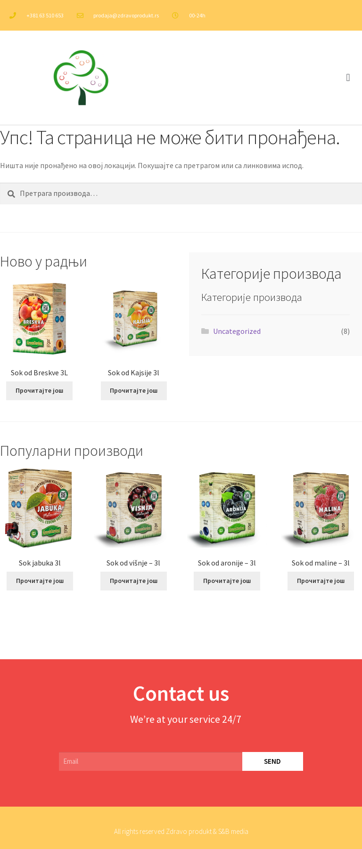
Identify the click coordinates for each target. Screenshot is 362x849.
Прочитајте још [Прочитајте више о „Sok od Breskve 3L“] (39, 390)
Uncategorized (237, 331)
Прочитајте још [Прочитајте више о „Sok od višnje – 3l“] (133, 580)
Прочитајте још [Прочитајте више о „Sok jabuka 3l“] (40, 580)
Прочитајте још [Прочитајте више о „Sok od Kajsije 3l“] (133, 390)
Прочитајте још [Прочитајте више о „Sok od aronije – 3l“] (227, 580)
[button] (348, 78)
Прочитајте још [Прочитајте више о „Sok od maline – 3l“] (321, 580)
